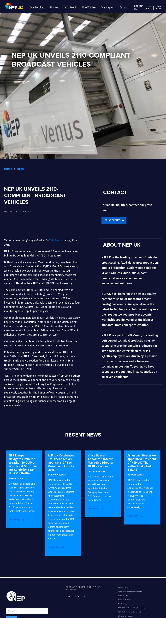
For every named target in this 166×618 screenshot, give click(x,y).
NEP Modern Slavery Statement (129, 612)
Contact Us (138, 7)
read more (14, 520)
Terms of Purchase (124, 600)
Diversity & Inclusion (125, 616)
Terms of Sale (123, 596)
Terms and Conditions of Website (130, 592)
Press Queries (112, 220)
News (20, 168)
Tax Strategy (122, 604)
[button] (37, 7)
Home (8, 168)
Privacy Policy (123, 588)
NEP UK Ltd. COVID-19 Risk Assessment (131, 608)
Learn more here (74, 596)
